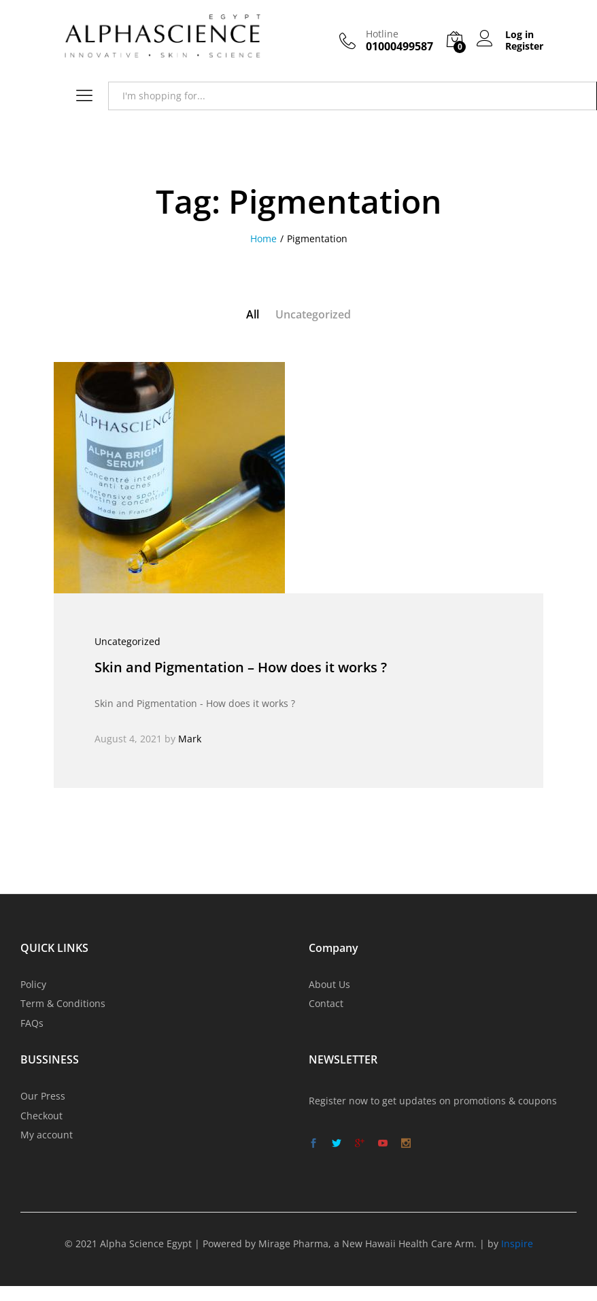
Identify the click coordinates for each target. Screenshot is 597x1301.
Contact (326, 1003)
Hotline (382, 34)
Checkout (41, 1115)
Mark (189, 738)
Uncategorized (313, 314)
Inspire (517, 1243)
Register (524, 46)
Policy (33, 984)
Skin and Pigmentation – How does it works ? (241, 667)
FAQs (32, 1023)
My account (46, 1134)
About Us (329, 984)
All (252, 314)
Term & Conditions (62, 1003)
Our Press (42, 1095)
